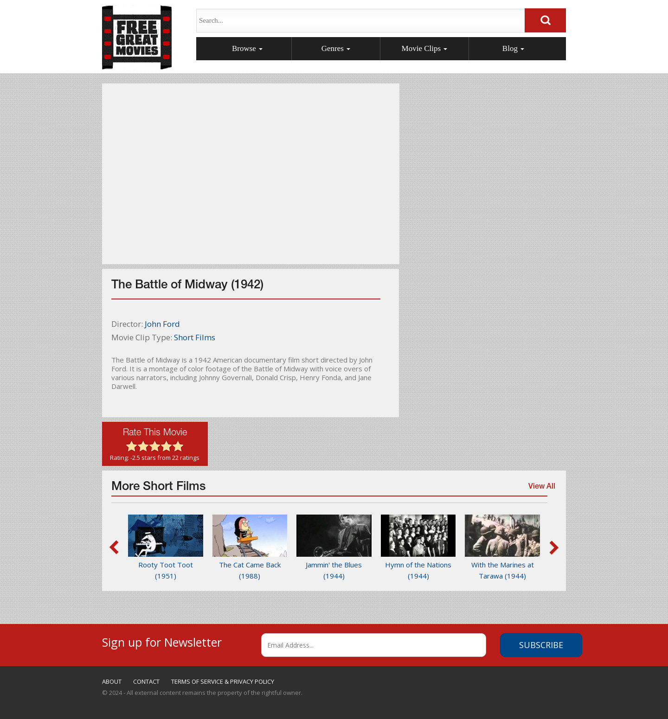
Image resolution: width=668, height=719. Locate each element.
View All (540, 490)
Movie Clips (425, 48)
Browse (247, 48)
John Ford (162, 323)
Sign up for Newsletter (162, 641)
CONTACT (146, 681)
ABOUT (112, 681)
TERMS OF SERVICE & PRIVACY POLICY (222, 681)
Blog (513, 48)
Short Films (194, 337)
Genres (335, 48)
